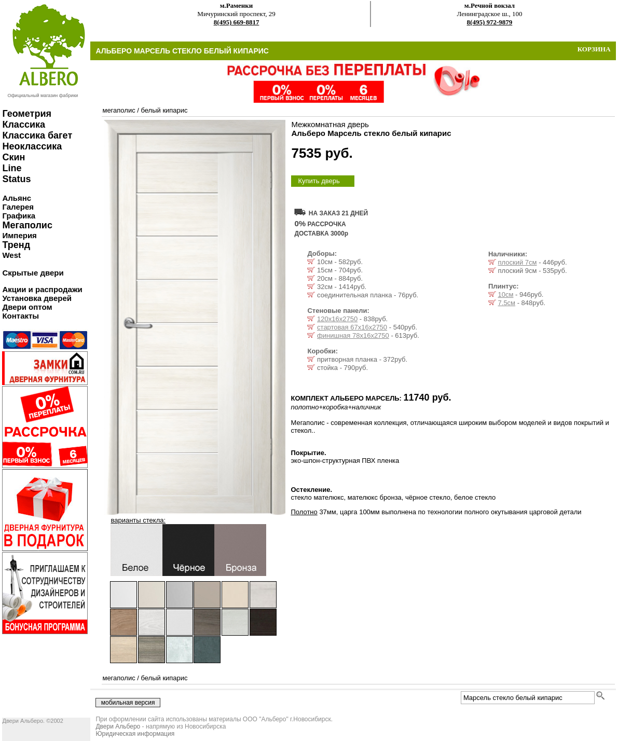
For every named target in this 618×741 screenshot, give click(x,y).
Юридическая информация (134, 733)
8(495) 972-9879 (490, 22)
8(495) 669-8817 (236, 22)
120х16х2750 (337, 319)
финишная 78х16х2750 (353, 335)
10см (506, 294)
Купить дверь (318, 181)
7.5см (507, 303)
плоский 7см (517, 262)
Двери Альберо (117, 726)
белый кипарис (164, 110)
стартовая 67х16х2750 (352, 327)
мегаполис (118, 110)
